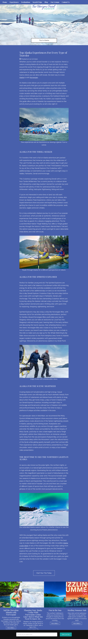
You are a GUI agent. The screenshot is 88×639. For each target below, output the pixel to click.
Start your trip (66, 634)
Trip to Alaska (44, 40)
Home (5, 2)
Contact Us (66, 2)
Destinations (25, 2)
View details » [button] (11, 627)
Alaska (21, 77)
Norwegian (34, 77)
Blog (46, 2)
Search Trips (37, 2)
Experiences (14, 2)
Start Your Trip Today (44, 573)
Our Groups (55, 2)
